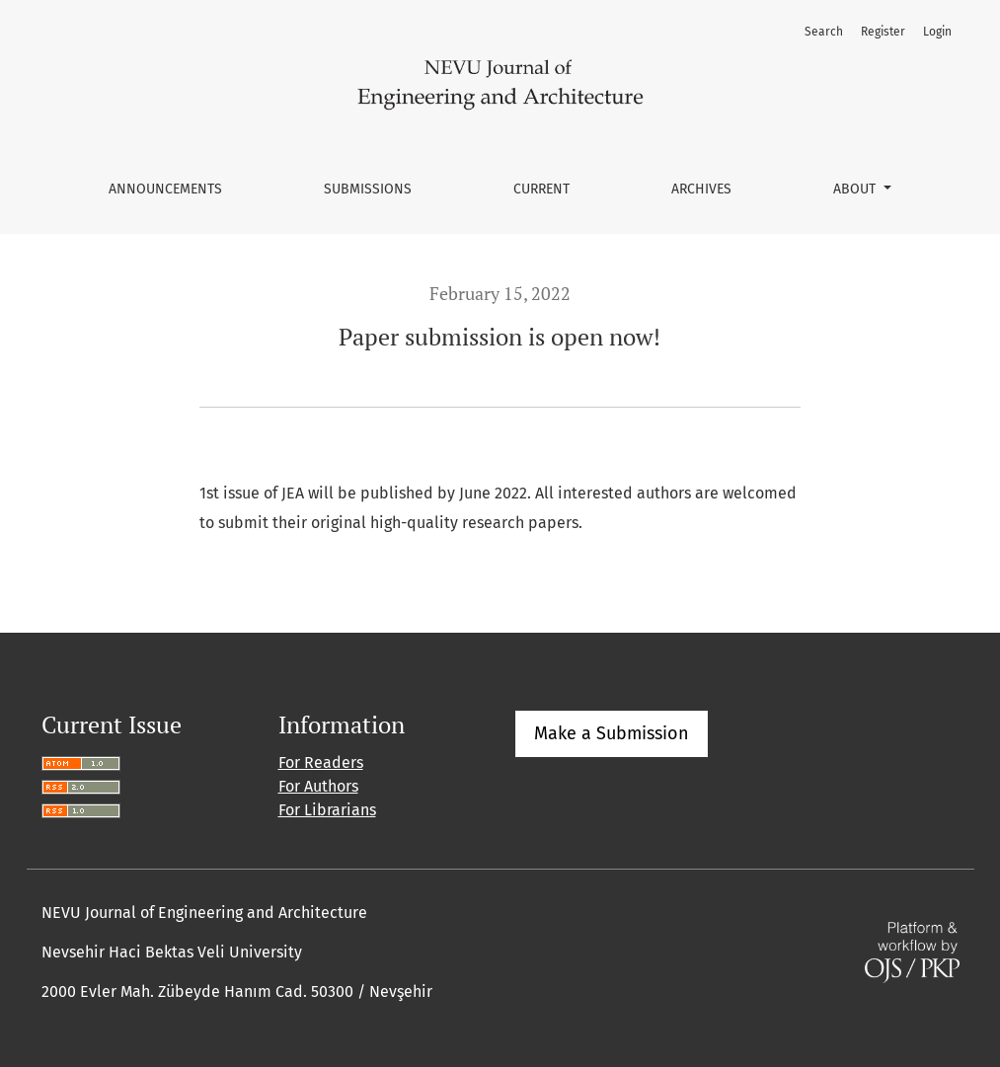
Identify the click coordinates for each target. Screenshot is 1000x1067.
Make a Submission (611, 733)
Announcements (165, 189)
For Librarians (327, 809)
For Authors (318, 786)
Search (824, 31)
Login (937, 31)
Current (541, 189)
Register (883, 31)
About (856, 189)
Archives (701, 189)
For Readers (320, 762)
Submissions (368, 189)
